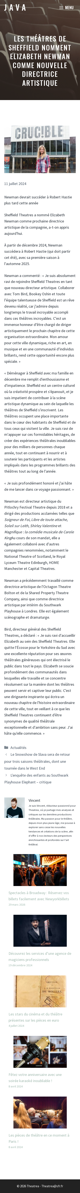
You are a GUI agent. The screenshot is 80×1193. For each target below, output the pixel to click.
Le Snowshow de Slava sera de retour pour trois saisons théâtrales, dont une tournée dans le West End (37, 761)
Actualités (18, 747)
